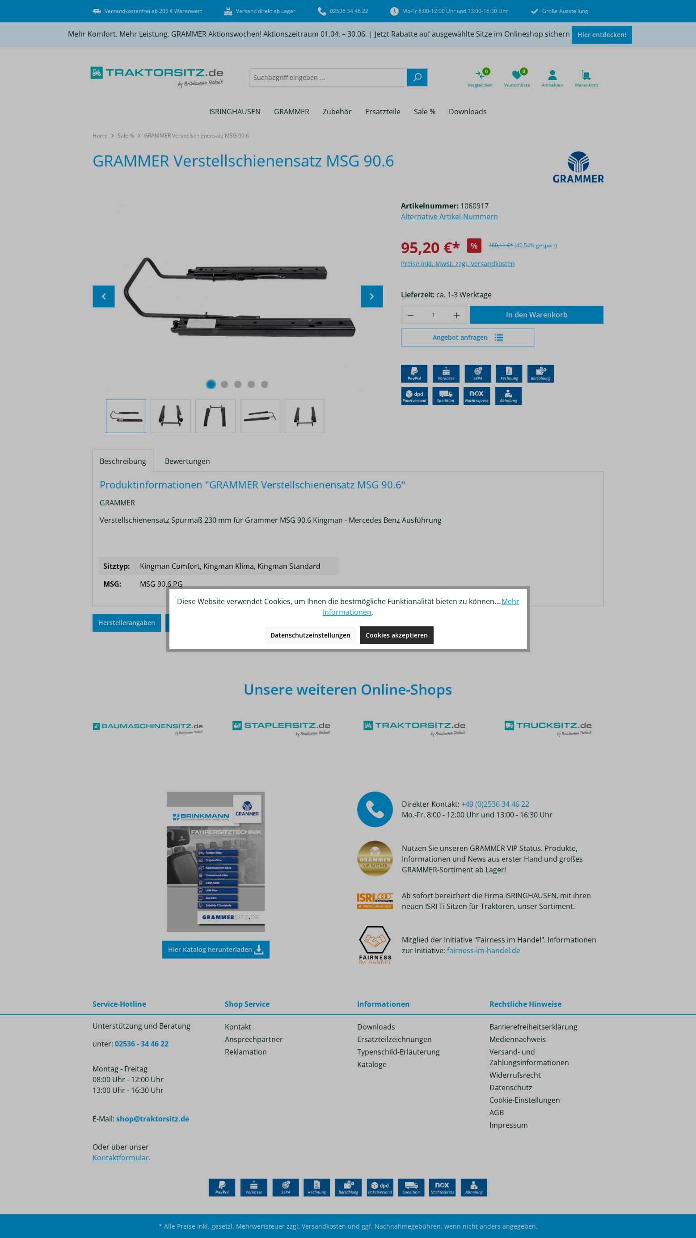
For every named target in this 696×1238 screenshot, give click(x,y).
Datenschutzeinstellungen (310, 635)
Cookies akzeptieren (397, 635)
